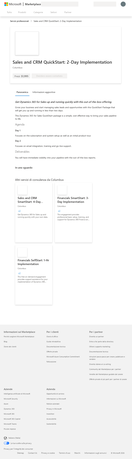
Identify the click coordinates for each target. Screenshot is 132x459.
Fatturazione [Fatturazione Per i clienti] (51, 361)
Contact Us (32, 453)
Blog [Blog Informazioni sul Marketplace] (5, 341)
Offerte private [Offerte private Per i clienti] (52, 351)
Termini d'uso (64, 453)
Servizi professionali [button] (19, 20)
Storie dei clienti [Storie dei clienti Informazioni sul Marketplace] (10, 346)
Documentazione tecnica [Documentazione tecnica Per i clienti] (56, 346)
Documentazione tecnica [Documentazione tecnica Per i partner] (98, 351)
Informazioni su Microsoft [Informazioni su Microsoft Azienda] (56, 399)
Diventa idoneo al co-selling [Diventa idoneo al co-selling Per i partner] (100, 364)
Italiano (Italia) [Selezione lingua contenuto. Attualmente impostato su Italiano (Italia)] (14, 438)
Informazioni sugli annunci (96, 453)
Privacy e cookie (48, 453)
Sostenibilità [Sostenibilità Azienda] (51, 424)
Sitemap (20, 453)
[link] (33, 213)
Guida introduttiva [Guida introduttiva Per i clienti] (54, 341)
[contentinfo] (31, 21)
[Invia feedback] (79, 4)
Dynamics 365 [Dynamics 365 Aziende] (9, 409)
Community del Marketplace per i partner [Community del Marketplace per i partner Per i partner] (105, 369)
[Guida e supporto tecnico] (83, 4)
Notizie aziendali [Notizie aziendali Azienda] (53, 404)
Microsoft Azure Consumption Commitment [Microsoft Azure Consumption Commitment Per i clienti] (63, 356)
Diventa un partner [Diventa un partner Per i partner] (96, 336)
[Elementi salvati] (87, 4)
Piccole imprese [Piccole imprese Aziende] (10, 429)
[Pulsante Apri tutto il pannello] (8, 12)
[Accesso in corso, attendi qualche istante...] (123, 4)
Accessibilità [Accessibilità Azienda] (51, 419)
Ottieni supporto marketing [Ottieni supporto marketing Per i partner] (99, 346)
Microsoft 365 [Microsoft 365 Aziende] (9, 414)
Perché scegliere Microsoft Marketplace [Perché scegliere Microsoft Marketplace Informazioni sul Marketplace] (19, 336)
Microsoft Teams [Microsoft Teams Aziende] (10, 424)
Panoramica (22, 92)
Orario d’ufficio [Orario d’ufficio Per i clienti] (52, 336)
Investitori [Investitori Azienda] (50, 414)
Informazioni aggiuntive (43, 92)
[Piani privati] (91, 4)
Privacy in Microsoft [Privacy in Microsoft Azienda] (54, 409)
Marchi (77, 453)
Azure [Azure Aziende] (6, 404)
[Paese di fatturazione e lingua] (105, 4)
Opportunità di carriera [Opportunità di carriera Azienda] (55, 394)
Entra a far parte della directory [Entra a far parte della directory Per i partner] (101, 341)
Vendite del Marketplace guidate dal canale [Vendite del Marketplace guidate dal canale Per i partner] (106, 374)
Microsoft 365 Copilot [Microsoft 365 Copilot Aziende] (12, 419)
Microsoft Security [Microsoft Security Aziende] (11, 399)
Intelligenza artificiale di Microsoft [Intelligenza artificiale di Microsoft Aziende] (17, 394)
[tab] (23, 91)
